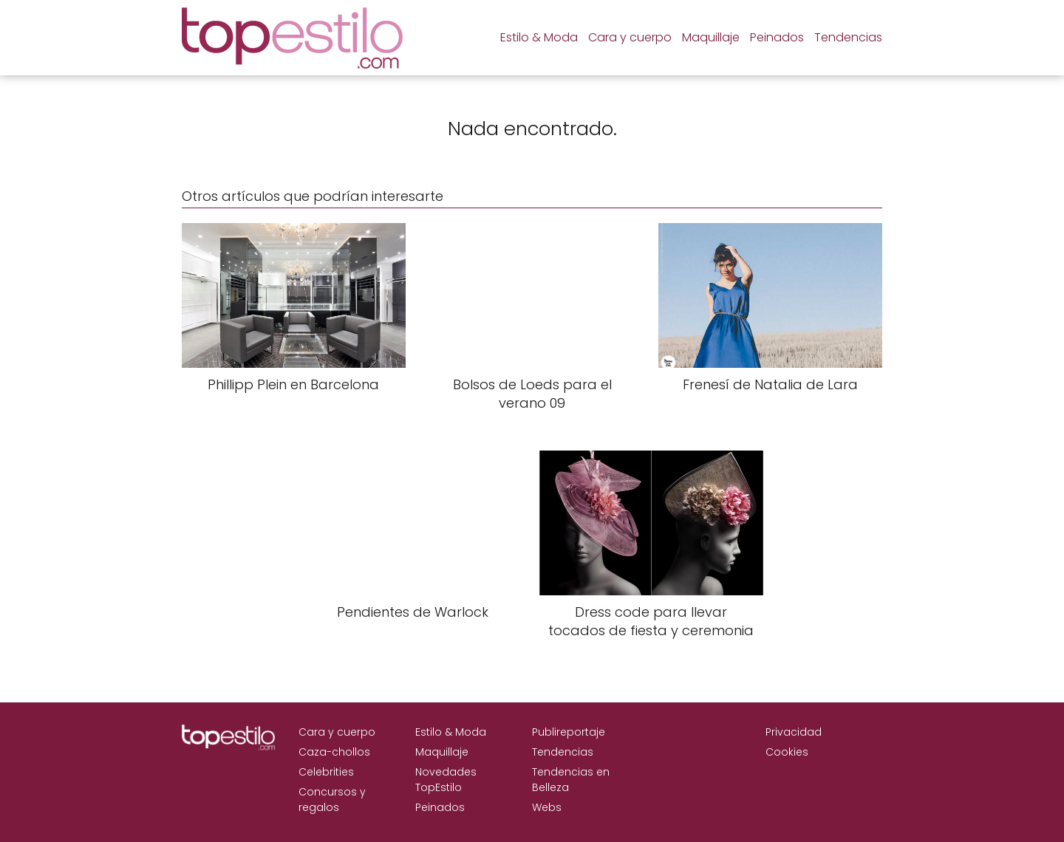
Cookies (786, 752)
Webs (547, 807)
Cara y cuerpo (630, 37)
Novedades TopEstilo (446, 779)
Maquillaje (711, 37)
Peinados (777, 37)
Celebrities (326, 771)
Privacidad (793, 732)
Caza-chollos (334, 752)
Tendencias (848, 37)
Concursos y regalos (332, 799)
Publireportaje (568, 732)
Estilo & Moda (539, 37)
